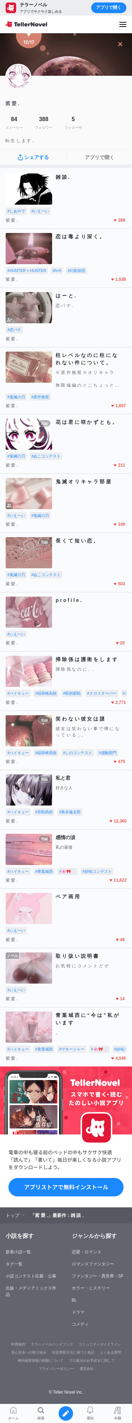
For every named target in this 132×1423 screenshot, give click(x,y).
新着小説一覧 (18, 1252)
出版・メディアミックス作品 (31, 1291)
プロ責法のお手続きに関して (92, 1360)
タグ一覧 (14, 1264)
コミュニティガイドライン (100, 1344)
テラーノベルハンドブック (52, 1344)
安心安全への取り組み (28, 1352)
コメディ (80, 1324)
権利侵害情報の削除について (40, 1360)
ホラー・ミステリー (91, 1288)
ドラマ (78, 1312)
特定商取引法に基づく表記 (73, 1352)
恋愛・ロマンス (86, 1252)
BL (74, 1300)
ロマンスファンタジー (93, 1264)
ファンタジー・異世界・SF (98, 1276)
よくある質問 (110, 1352)
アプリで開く (108, 7)
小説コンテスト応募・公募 (31, 1276)
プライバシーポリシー (56, 1369)
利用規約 (18, 1344)
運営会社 (87, 1369)
